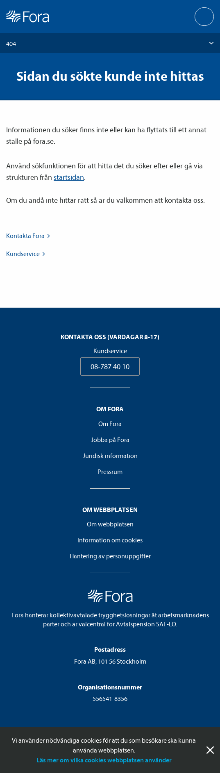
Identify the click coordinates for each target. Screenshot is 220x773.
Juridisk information (110, 455)
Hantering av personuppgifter (110, 556)
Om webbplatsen (110, 524)
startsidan (69, 177)
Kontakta (29, 235)
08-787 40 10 (110, 366)
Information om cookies (110, 540)
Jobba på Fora (110, 439)
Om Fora (110, 423)
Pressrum (110, 471)
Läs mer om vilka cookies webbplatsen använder (104, 760)
